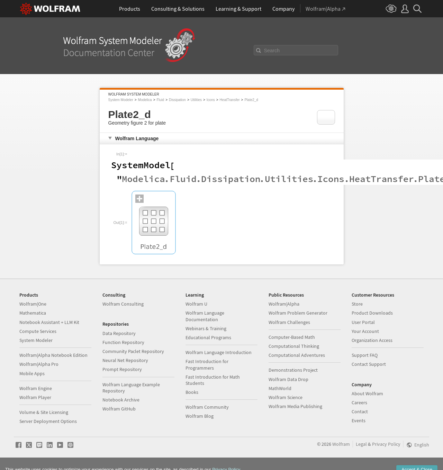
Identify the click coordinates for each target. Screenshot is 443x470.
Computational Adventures (297, 355)
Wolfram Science (285, 397)
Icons (211, 100)
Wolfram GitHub (119, 409)
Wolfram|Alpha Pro (38, 364)
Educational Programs (208, 337)
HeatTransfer (230, 100)
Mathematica (32, 313)
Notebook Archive (120, 400)
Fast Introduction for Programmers (207, 364)
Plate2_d (251, 100)
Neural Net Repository (125, 360)
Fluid (160, 100)
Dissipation (177, 100)
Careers (359, 402)
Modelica (145, 100)
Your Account (365, 331)
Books (192, 392)
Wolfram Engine (35, 388)
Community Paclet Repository (133, 351)
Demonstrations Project (293, 370)
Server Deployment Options (48, 421)
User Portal (363, 322)
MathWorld (280, 388)
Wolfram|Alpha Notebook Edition (53, 355)
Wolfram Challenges (289, 322)
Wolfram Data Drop (288, 379)
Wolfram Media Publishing (295, 406)
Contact (360, 411)
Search (272, 50)
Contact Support (369, 364)
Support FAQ (365, 355)
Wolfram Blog (200, 416)
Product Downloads (372, 313)
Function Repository (123, 342)
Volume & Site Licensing (43, 412)
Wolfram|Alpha (284, 304)
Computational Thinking (294, 346)
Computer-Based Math (292, 337)
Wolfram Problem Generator (298, 313)
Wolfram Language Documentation (205, 316)
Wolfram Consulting (123, 304)
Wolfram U (196, 304)
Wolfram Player (35, 397)
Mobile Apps (32, 373)
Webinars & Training (206, 328)
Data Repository (119, 333)
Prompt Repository (122, 369)
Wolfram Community (207, 407)
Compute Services (37, 331)
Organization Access (372, 340)
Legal (361, 444)
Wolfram (341, 444)
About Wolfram (367, 393)
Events (358, 420)
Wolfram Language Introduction (219, 352)
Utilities (196, 100)
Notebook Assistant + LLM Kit (49, 322)
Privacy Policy (386, 444)
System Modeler (120, 100)
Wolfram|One (32, 304)
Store (357, 304)
